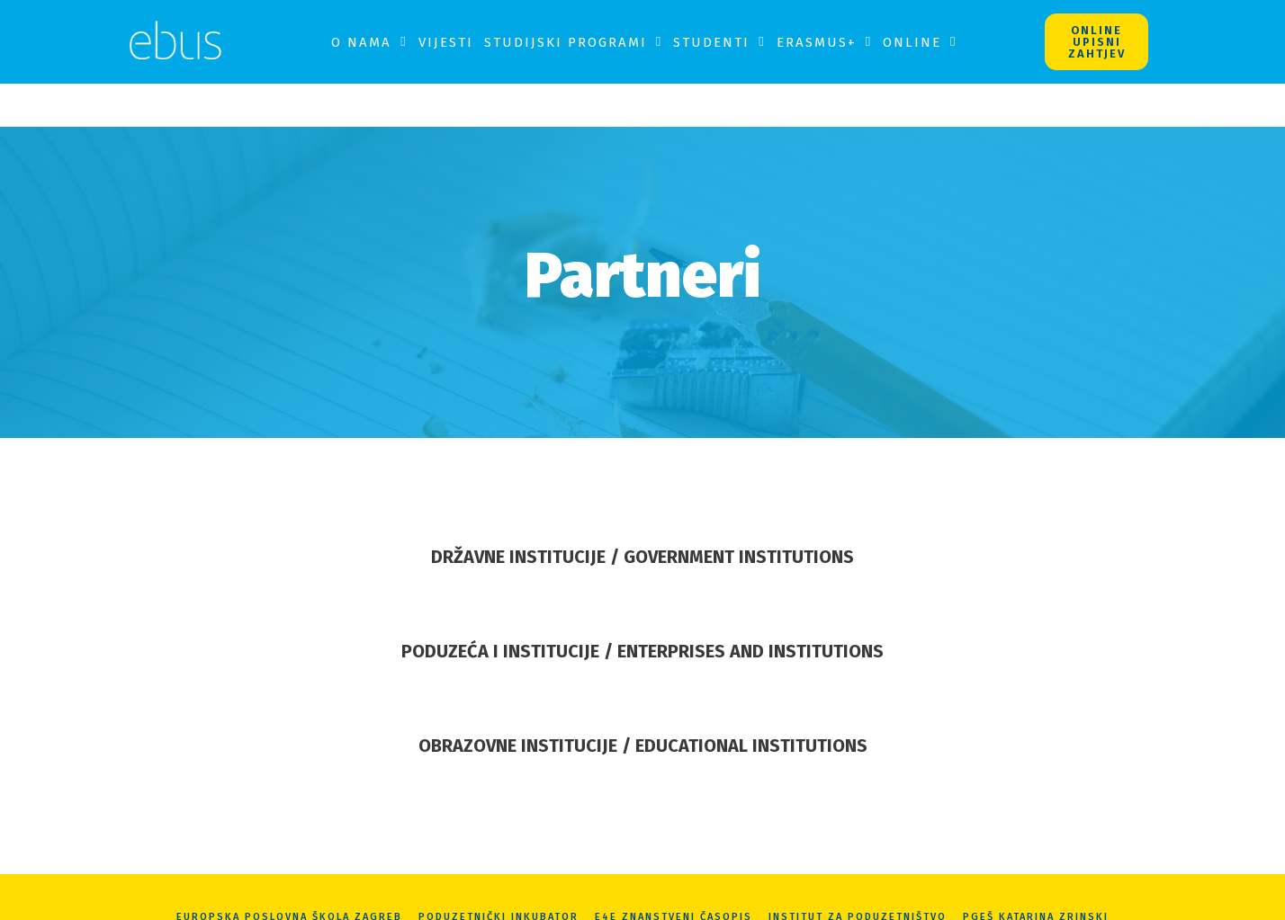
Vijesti (445, 42)
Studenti (719, 42)
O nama (369, 42)
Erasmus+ (824, 42)
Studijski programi (573, 42)
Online (920, 42)
